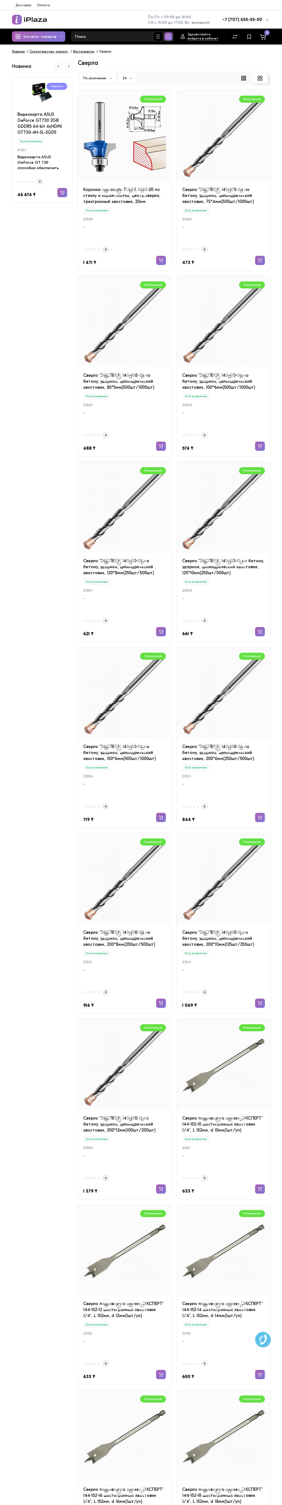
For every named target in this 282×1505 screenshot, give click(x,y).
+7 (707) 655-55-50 (242, 19)
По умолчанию (97, 78)
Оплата (43, 5)
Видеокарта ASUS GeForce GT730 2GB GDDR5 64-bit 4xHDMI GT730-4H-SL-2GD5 (39, 123)
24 (127, 78)
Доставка (23, 5)
